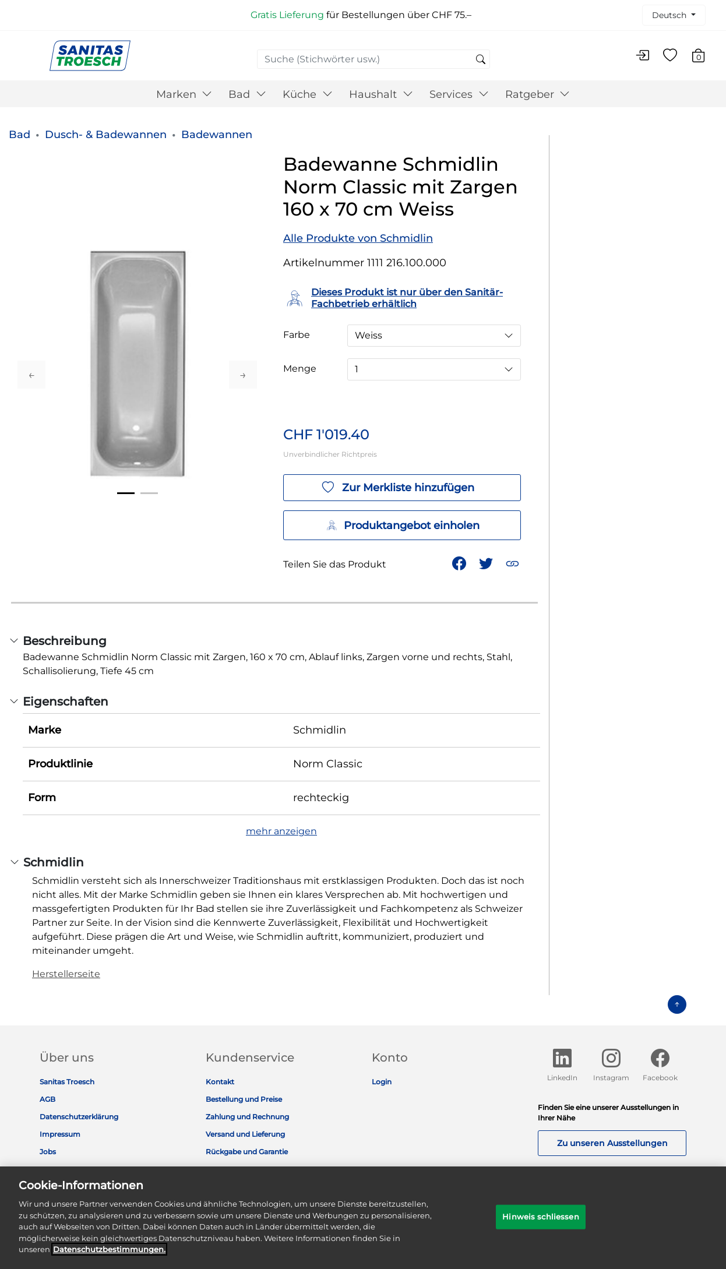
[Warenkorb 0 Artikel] (704, 57)
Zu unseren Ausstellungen (612, 1143)
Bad (19, 134)
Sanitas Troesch (67, 1081)
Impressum (60, 1134)
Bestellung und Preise (244, 1099)
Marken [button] (184, 94)
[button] (513, 562)
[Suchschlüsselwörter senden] (480, 60)
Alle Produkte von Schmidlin (358, 238)
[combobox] (373, 59)
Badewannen (216, 134)
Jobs (48, 1151)
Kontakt (220, 1081)
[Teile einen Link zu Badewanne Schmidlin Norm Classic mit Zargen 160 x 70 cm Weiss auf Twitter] (487, 562)
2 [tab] (149, 493)
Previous (31, 375)
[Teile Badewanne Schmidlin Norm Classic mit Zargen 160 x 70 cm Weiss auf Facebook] (460, 562)
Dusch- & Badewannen (106, 134)
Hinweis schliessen (540, 1224)
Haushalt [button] (381, 94)
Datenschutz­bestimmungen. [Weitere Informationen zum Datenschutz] (109, 1256)
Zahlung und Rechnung (247, 1116)
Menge (299, 369)
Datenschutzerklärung (79, 1116)
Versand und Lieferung (245, 1134)
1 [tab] (126, 493)
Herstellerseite (66, 973)
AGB (47, 1099)
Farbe (296, 335)
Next (243, 375)
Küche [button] (308, 94)
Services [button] (459, 94)
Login (382, 1081)
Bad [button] (247, 94)
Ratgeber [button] (537, 94)
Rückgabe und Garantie (247, 1151)
